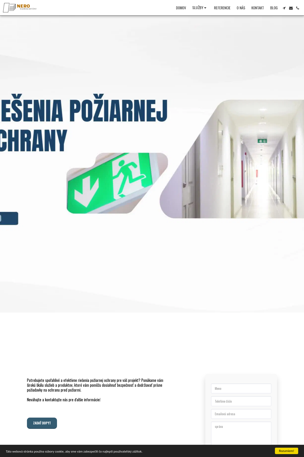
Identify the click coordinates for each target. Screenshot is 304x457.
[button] (200, 7)
